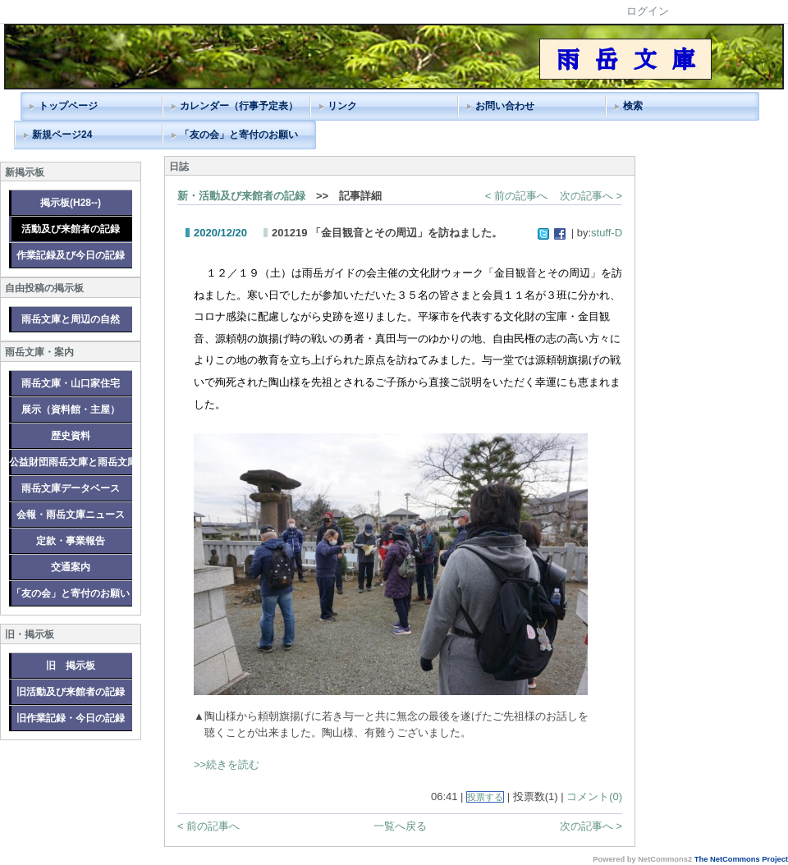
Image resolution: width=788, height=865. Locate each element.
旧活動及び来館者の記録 (70, 692)
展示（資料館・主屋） (70, 409)
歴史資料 (70, 436)
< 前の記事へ (516, 196)
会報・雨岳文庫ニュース (70, 514)
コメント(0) (594, 796)
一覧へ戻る (400, 826)
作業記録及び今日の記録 (70, 255)
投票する (485, 797)
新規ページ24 (62, 134)
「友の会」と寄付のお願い (239, 134)
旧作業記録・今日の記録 (70, 718)
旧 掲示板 (70, 665)
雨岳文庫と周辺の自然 (70, 319)
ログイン (647, 11)
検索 (633, 106)
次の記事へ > (591, 196)
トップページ (68, 106)
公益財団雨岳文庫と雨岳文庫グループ (70, 462)
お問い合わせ (504, 106)
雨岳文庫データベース (70, 488)
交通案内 (70, 567)
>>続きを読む (226, 764)
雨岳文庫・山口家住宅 (70, 383)
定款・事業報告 (70, 541)
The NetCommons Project (741, 859)
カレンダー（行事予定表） (239, 106)
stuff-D (606, 233)
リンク (342, 106)
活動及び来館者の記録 (70, 229)
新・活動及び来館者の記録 (241, 196)
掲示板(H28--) (70, 202)
